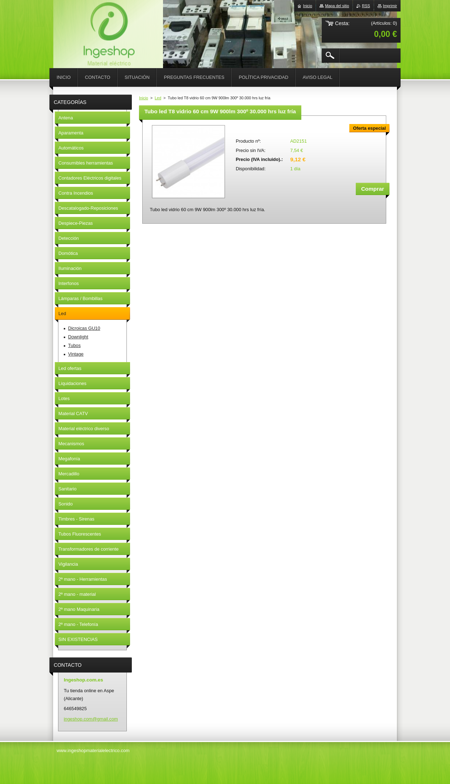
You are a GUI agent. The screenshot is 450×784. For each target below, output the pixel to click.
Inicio (143, 98)
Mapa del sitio (337, 6)
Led (158, 98)
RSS (366, 6)
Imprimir (390, 6)
